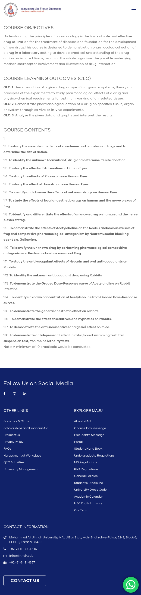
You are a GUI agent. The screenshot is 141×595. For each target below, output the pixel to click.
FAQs (7, 449)
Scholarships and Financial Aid (25, 428)
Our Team (81, 510)
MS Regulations (85, 462)
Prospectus (11, 435)
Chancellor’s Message (90, 428)
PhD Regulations (86, 469)
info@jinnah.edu (21, 556)
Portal (78, 442)
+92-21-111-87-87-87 (23, 549)
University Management (21, 469)
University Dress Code (90, 490)
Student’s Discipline (88, 483)
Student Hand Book (88, 449)
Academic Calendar (88, 497)
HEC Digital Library (88, 503)
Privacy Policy (13, 442)
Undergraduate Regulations (94, 456)
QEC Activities (14, 462)
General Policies (86, 476)
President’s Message (89, 435)
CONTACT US (25, 581)
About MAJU (83, 421)
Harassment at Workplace (22, 456)
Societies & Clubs (16, 421)
